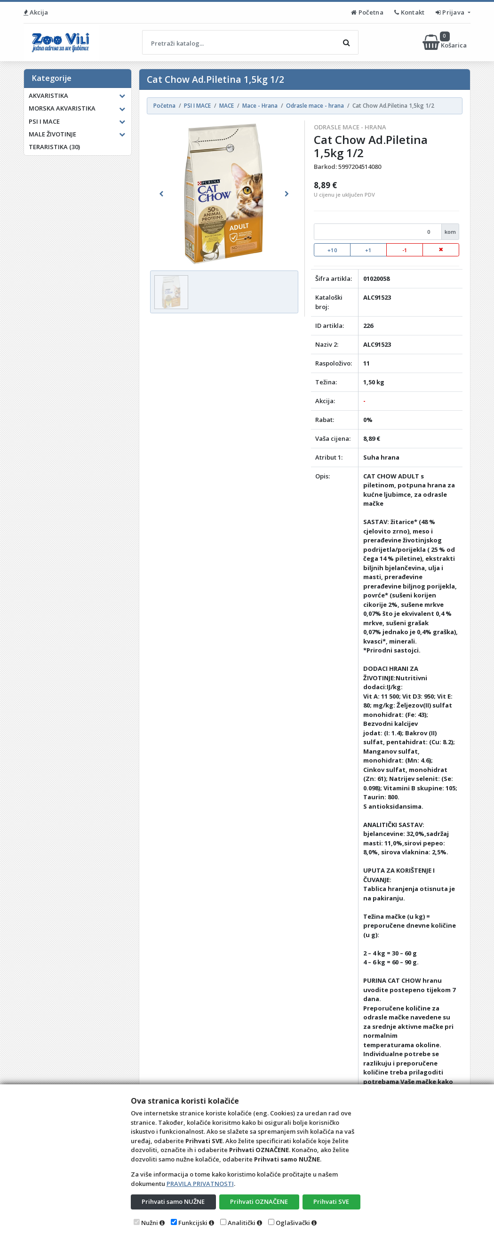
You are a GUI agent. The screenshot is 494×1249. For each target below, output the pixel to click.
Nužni (149, 1222)
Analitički (241, 1222)
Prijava (451, 12)
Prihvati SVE (331, 1201)
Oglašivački (293, 1222)
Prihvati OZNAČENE (259, 1201)
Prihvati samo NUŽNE (173, 1201)
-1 (404, 250)
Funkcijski (192, 1222)
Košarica (445, 42)
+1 (368, 250)
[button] (161, 193)
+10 (332, 250)
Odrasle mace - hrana (350, 127)
